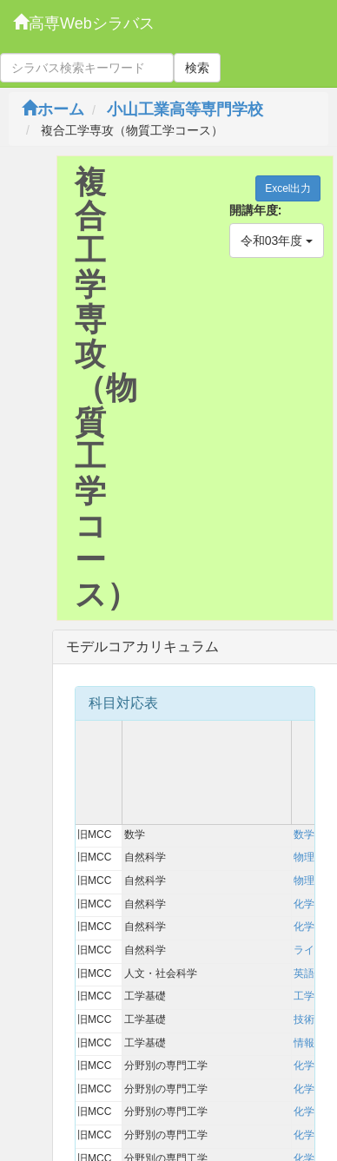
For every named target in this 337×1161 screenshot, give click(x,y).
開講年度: (255, 210)
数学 (304, 834)
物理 (304, 857)
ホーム (53, 109)
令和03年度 (277, 240)
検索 (197, 68)
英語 (304, 973)
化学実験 (314, 926)
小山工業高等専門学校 (185, 109)
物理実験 (314, 880)
